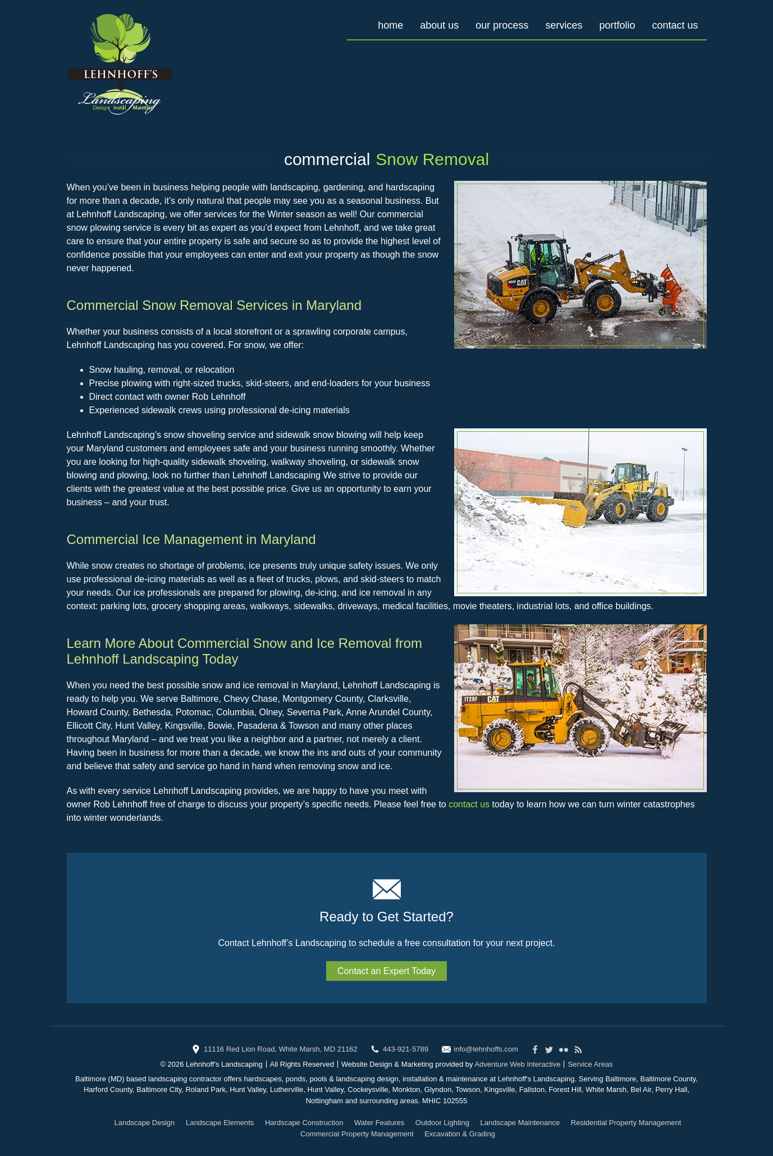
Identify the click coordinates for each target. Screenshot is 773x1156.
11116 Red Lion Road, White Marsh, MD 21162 (281, 1049)
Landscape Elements (220, 1122)
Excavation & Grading (459, 1134)
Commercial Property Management (357, 1134)
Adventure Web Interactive (517, 1064)
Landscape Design (145, 1122)
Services (563, 25)
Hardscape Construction (304, 1122)
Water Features (379, 1122)
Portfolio (617, 25)
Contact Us (675, 25)
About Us (439, 25)
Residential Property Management (626, 1122)
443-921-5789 (405, 1049)
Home (390, 25)
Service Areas (590, 1064)
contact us (469, 804)
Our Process (501, 25)
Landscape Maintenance (520, 1122)
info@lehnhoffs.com (486, 1049)
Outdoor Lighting (442, 1122)
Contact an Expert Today (386, 971)
